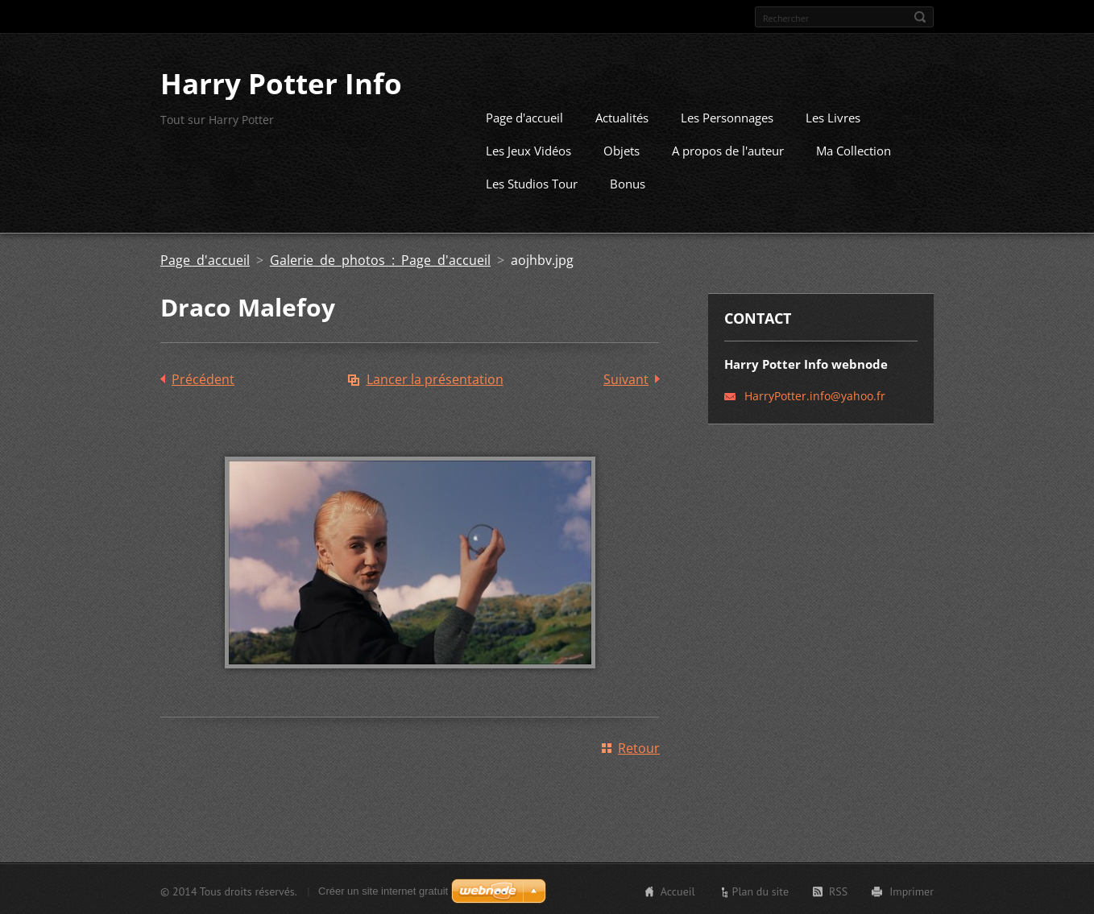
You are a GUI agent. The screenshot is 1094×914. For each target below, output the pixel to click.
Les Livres (833, 116)
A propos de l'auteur (728, 149)
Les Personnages (727, 116)
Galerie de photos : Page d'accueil (380, 258)
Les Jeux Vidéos (528, 149)
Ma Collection (853, 149)
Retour (639, 746)
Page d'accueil (524, 116)
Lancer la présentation (435, 378)
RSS (838, 890)
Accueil (678, 890)
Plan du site (760, 890)
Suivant (626, 378)
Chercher (920, 17)
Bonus (627, 182)
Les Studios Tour (532, 182)
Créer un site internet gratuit (383, 889)
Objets (621, 149)
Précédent (203, 378)
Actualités (622, 116)
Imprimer (911, 890)
